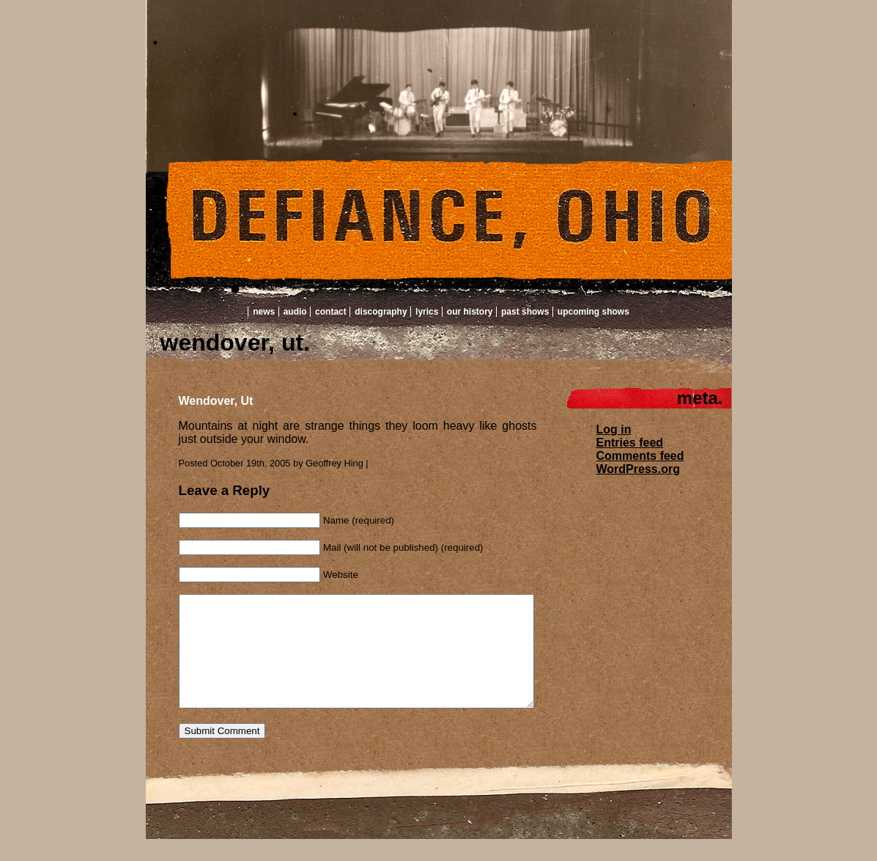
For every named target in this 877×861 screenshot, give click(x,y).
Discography (381, 312)
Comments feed (640, 456)
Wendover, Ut (216, 401)
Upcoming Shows (593, 312)
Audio (295, 312)
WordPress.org (638, 469)
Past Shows (525, 312)
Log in (614, 429)
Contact (331, 312)
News (264, 312)
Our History (470, 312)
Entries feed (630, 442)
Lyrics (426, 312)
